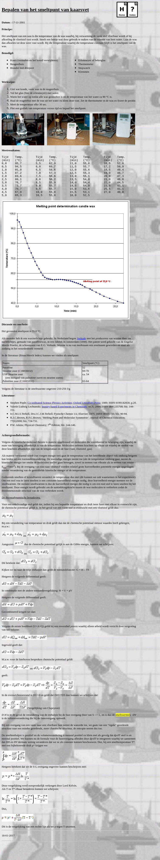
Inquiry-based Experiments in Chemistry (64, 414)
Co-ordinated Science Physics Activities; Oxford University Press (64, 411)
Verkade (81, 346)
